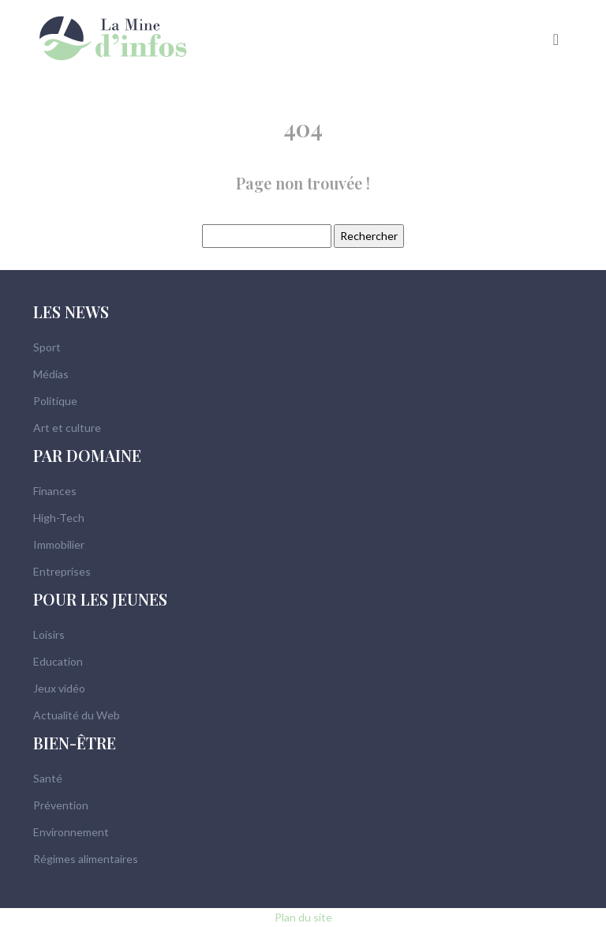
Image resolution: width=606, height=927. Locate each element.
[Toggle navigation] (556, 38)
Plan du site (303, 917)
